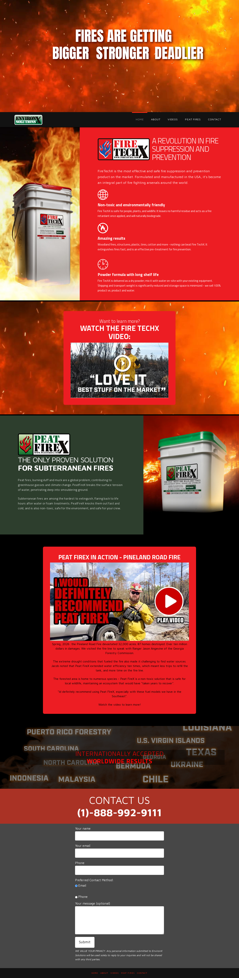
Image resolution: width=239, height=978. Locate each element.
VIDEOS (115, 973)
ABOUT (104, 973)
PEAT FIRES (128, 973)
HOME (94, 973)
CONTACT (142, 973)
